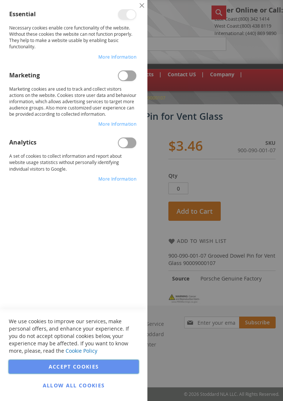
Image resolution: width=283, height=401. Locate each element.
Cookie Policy (81, 350)
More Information (117, 57)
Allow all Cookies (74, 385)
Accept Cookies (74, 366)
